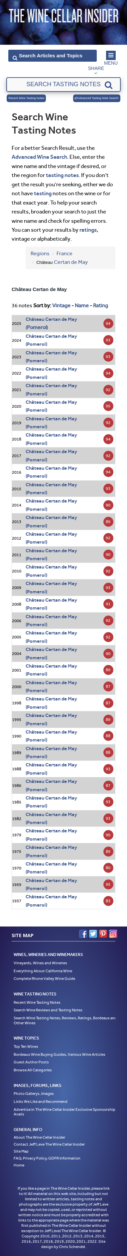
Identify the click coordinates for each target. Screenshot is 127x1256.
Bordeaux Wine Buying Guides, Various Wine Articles (59, 1054)
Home (19, 1165)
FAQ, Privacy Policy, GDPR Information (47, 1158)
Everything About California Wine (43, 971)
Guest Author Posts (31, 1062)
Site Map (21, 1151)
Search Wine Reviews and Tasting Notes (48, 1010)
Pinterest (103, 934)
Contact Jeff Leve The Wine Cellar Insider (49, 1144)
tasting (43, 193)
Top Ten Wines (26, 1046)
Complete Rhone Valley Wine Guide (44, 978)
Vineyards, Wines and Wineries (40, 963)
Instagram (113, 934)
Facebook (83, 934)
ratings (88, 229)
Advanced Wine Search (39, 156)
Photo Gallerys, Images (34, 1093)
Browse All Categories (33, 1070)
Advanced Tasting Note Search (97, 98)
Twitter (93, 934)
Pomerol (37, 327)
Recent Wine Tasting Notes (26, 98)
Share (96, 68)
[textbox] (63, 84)
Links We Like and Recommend (40, 1101)
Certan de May (71, 262)
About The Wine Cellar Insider (39, 1137)
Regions (40, 253)
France (64, 253)
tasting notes (62, 175)
